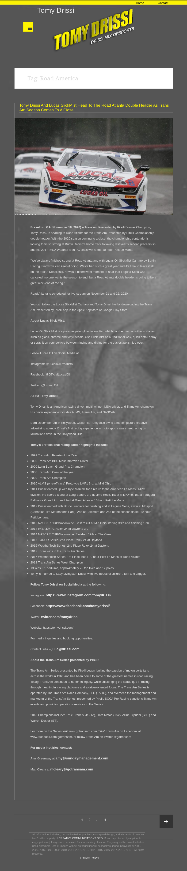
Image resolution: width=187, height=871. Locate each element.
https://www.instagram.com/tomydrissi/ (78, 595)
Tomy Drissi (55, 10)
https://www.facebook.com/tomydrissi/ (78, 606)
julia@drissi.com (65, 649)
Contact (163, 3)
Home (140, 3)
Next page (166, 821)
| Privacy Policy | (89, 857)
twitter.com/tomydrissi (59, 617)
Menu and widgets (28, 27)
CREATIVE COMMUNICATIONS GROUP (82, 838)
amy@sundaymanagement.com (82, 758)
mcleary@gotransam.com (71, 769)
